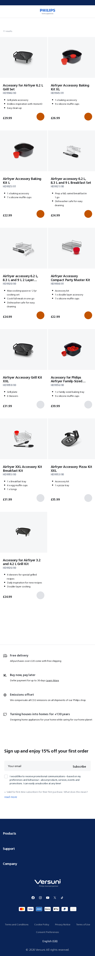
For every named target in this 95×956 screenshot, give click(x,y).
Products (47, 833)
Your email (14, 766)
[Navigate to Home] (4, 22)
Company (47, 863)
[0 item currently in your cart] (90, 11)
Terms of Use (83, 924)
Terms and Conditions (17, 924)
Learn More (52, 680)
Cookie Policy (41, 924)
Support (47, 848)
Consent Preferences (47, 932)
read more (10, 797)
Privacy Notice (62, 924)
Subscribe (79, 766)
